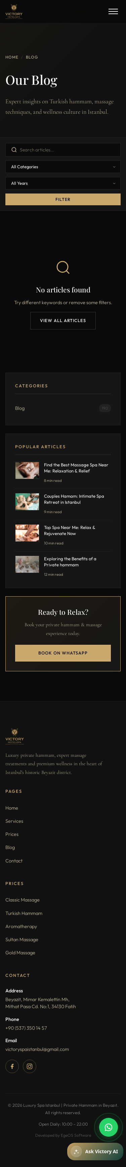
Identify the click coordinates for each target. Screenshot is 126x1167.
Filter (63, 199)
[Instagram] (29, 1066)
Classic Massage (22, 900)
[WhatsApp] (108, 1127)
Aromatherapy (21, 926)
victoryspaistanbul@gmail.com (37, 1049)
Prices (11, 834)
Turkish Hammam (23, 913)
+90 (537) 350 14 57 (26, 1028)
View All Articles (63, 320)
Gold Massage (20, 953)
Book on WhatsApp (63, 653)
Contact (14, 861)
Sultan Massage (21, 939)
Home (11, 57)
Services (14, 821)
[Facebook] (12, 1066)
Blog (10, 847)
